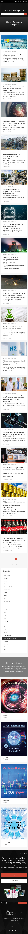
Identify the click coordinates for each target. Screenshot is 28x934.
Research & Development (10, 51)
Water (5, 650)
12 (25, 559)
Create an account (14, 880)
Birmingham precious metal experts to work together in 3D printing (14, 294)
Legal (5, 612)
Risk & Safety (7, 644)
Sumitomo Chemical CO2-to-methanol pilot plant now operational (11, 156)
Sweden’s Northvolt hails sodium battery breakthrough (13, 225)
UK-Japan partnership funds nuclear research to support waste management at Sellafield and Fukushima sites (14, 504)
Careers (5, 581)
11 (23, 559)
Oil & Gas (6, 621)
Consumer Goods (8, 587)
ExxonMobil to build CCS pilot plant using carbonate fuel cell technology (14, 122)
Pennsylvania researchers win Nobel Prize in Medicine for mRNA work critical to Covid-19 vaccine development (14, 398)
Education (6, 595)
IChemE (6, 604)
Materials (6, 615)
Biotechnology (7, 575)
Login (25, 1)
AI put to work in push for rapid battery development (12, 55)
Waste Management (8, 647)
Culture (5, 592)
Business (6, 578)
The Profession (7, 635)
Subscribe (18, 1)
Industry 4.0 (6, 610)
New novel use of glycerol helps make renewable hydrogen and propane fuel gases (12, 328)
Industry (6, 607)
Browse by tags (20, 918)
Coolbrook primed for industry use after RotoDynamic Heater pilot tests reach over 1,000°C (14, 434)
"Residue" (6, 641)
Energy (5, 598)
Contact (14, 918)
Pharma (5, 627)
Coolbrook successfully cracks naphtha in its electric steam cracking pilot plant (12, 191)
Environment (7, 601)
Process (5, 632)
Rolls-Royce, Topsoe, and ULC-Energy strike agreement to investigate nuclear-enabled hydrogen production (12, 260)
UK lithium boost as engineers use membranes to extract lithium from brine (13, 469)
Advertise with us (14, 920)
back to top (22, 853)
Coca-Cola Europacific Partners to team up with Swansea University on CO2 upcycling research (14, 540)
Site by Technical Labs (14, 927)
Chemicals (6, 584)
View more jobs (22, 903)
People (5, 624)
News (5, 618)
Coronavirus (7, 590)
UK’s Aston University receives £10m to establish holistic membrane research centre (14, 88)
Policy (5, 630)
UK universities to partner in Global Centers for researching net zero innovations (14, 363)
